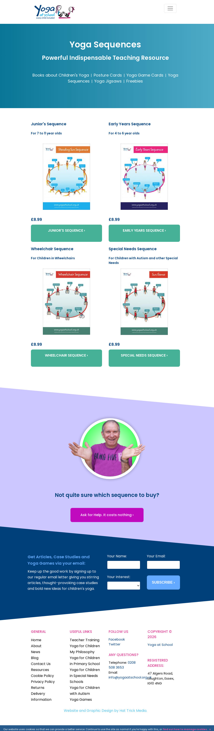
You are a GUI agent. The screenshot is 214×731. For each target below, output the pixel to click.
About (36, 645)
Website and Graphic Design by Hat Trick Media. (105, 710)
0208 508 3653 (122, 665)
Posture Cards (108, 75)
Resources (40, 669)
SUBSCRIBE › (163, 582)
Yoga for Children (85, 645)
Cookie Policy (42, 675)
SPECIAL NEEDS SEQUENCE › (144, 355)
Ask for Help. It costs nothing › (107, 514)
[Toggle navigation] (170, 8)
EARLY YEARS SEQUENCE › (144, 230)
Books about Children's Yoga (60, 75)
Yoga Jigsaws (108, 81)
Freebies (134, 81)
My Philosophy (82, 651)
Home (36, 640)
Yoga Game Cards (145, 75)
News (35, 651)
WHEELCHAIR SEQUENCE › (66, 355)
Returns (37, 687)
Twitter (114, 644)
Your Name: (117, 556)
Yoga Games (81, 699)
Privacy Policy (43, 681)
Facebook (117, 639)
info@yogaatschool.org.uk (130, 677)
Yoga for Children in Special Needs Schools (85, 675)
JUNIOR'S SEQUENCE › (66, 230)
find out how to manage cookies (185, 729)
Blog (34, 657)
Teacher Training (84, 640)
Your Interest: (118, 576)
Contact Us (41, 663)
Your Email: (156, 556)
